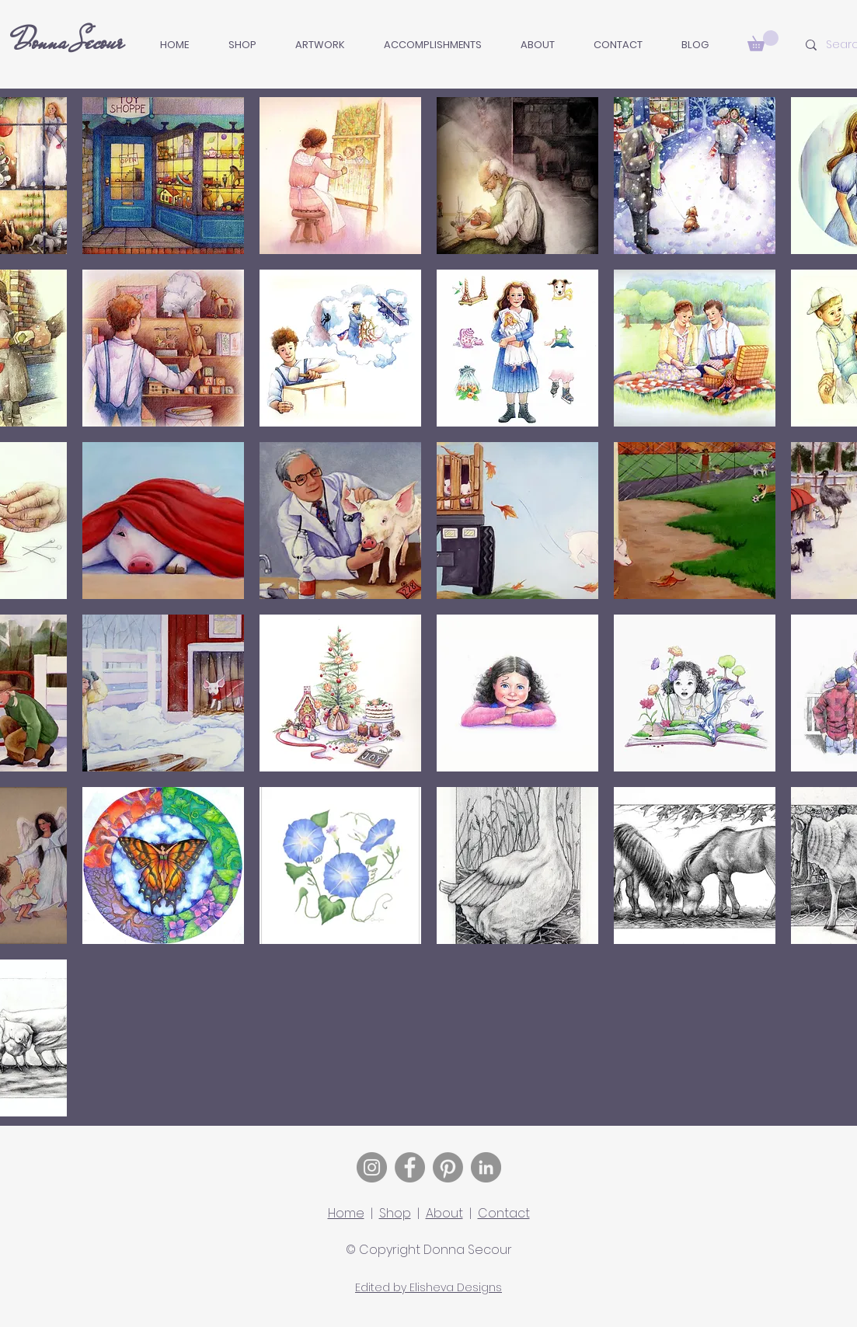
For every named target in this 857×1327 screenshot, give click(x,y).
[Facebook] (410, 1167)
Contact (504, 1213)
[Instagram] (372, 1167)
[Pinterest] (448, 1167)
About (444, 1213)
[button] (320, 45)
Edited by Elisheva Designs (428, 1287)
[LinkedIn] (486, 1167)
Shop (395, 1213)
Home (346, 1213)
